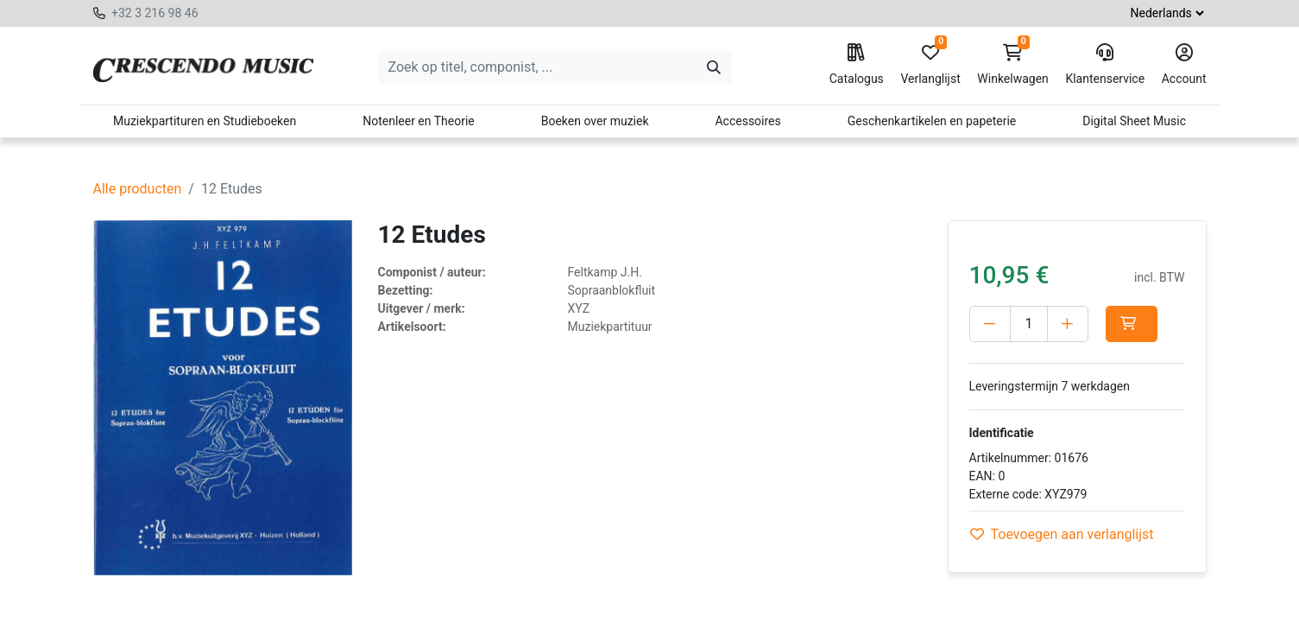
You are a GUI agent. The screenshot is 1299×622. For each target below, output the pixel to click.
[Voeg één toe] (1067, 324)
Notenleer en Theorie (419, 121)
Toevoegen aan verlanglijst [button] (1062, 534)
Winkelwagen (1013, 65)
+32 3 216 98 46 (155, 13)
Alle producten (137, 189)
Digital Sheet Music (1134, 121)
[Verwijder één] (990, 324)
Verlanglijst (930, 65)
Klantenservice (1105, 65)
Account (1184, 65)
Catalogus (856, 65)
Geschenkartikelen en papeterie (932, 121)
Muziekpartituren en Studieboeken (204, 121)
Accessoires (747, 121)
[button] (1131, 324)
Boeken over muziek (595, 121)
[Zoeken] (714, 67)
